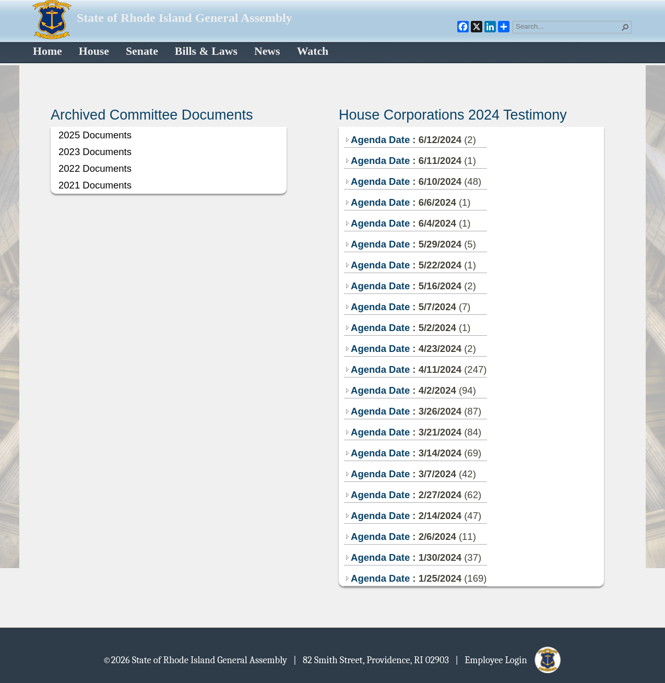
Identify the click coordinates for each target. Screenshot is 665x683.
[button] (625, 27)
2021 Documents (95, 185)
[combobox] (568, 26)
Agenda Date (377, 139)
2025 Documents (95, 134)
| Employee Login (508, 659)
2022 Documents (95, 168)
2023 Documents (95, 151)
